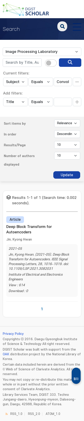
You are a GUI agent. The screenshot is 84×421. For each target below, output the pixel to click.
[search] (70, 62)
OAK (6, 354)
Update (67, 175)
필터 (76, 378)
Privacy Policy (13, 334)
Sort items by (15, 124)
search (62, 26)
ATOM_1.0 (53, 414)
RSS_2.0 (34, 414)
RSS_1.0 (16, 414)
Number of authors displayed (19, 160)
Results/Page (15, 145)
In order (10, 134)
